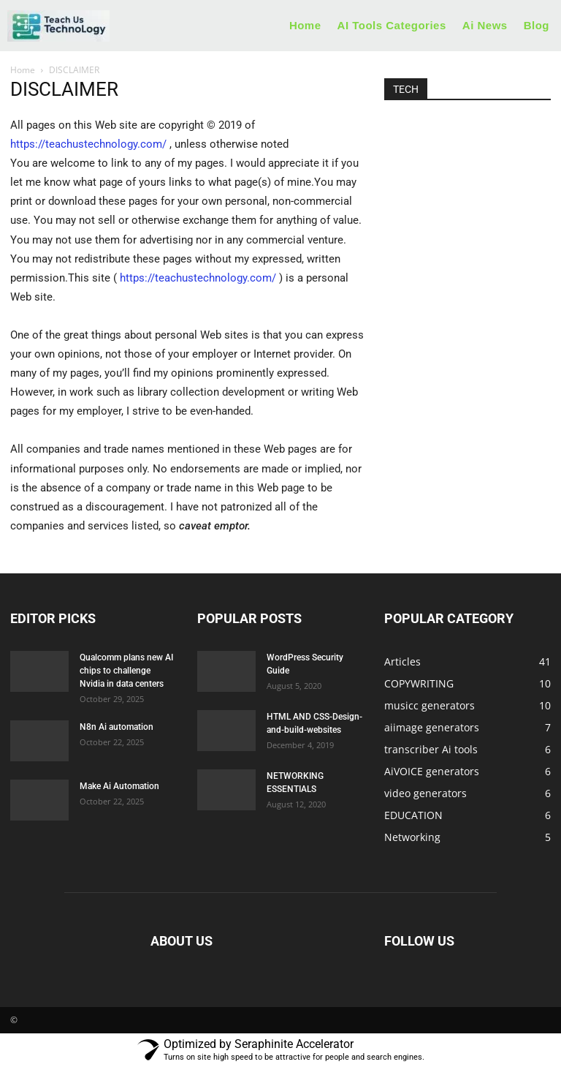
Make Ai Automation (119, 786)
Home (22, 70)
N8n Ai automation (116, 727)
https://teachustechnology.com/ (88, 144)
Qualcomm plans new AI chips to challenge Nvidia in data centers (126, 670)
